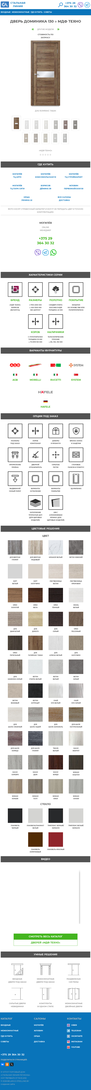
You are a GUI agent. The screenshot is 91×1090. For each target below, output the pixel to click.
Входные (6, 12)
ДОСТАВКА (39, 1042)
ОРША (37, 1036)
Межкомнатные (20, 12)
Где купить (37, 12)
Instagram (74, 1042)
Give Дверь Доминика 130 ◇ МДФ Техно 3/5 (45, 155)
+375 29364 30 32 (70, 5)
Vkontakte (74, 1036)
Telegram (74, 1031)
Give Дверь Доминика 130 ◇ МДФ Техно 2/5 (43, 155)
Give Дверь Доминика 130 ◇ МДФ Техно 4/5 (48, 155)
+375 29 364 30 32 (12, 1054)
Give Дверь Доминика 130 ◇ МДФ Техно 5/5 (50, 155)
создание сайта (8, 1084)
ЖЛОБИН (38, 1031)
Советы (48, 12)
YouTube (73, 1047)
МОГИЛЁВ (39, 1025)
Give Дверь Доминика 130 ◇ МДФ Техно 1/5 (40, 155)
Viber (72, 1025)
